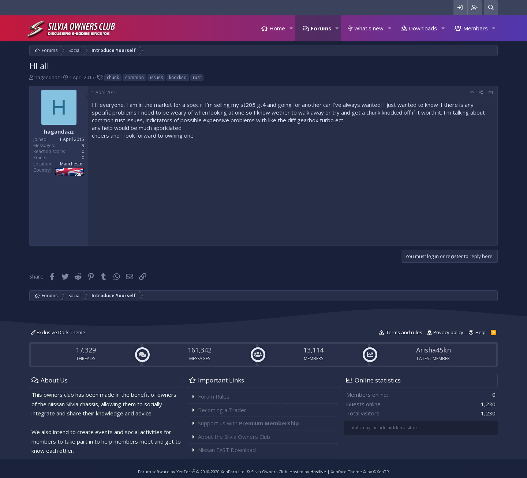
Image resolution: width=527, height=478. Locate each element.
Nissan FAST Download (227, 449)
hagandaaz (47, 77)
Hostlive (318, 471)
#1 (491, 92)
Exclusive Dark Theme (58, 332)
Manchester (72, 164)
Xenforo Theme (360, 471)
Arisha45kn (433, 350)
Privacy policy (448, 332)
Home (277, 28)
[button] (291, 28)
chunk (113, 77)
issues (156, 77)
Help (480, 332)
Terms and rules (404, 332)
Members (475, 28)
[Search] (491, 7)
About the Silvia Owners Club (234, 436)
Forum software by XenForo (192, 471)
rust (197, 77)
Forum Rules (213, 396)
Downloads (423, 28)
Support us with (248, 423)
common (134, 77)
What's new (369, 28)
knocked (178, 77)
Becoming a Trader (222, 410)
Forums (321, 28)
